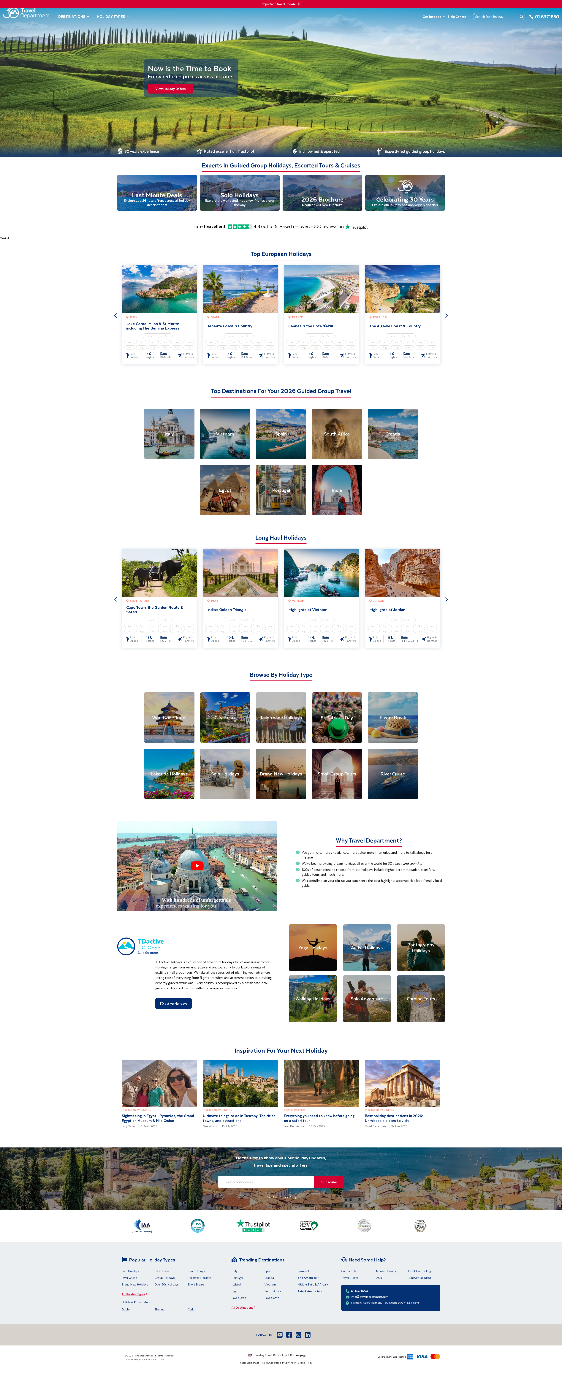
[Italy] (169, 434)
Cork (191, 1309)
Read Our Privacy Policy (281, 1197)
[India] (337, 491)
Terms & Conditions (270, 1363)
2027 (164, 336)
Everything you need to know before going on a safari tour (319, 1118)
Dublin (126, 1309)
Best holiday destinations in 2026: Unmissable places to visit (394, 1118)
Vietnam (270, 1285)
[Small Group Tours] (337, 774)
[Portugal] (281, 491)
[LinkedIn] (308, 1335)
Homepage (299, 1355)
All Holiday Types (136, 1294)
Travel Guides (350, 1278)
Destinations (73, 16)
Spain (268, 1271)
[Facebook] (289, 1335)
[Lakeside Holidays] (169, 774)
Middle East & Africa (313, 1285)
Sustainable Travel (249, 1363)
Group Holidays (165, 1278)
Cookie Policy (305, 1363)
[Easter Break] (393, 718)
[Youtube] (280, 1335)
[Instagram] (299, 1335)
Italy (234, 1271)
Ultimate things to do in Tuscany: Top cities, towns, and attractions (239, 1118)
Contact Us (348, 1271)
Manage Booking (385, 1271)
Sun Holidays (196, 1271)
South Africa (273, 1291)
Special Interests (294, 1110)
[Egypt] (225, 491)
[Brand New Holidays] (281, 774)
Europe (304, 1271)
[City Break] (225, 718)
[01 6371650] (544, 19)
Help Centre (459, 16)
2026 (151, 336)
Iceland (236, 1285)
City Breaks (162, 1271)
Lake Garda (239, 1298)
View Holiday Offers (170, 88)
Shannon (160, 1309)
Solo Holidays (130, 1271)
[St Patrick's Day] (337, 718)
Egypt (236, 1291)
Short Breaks (196, 1285)
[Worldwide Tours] (169, 718)
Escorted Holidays (199, 1278)
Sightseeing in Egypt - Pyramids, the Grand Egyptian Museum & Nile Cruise (158, 1118)
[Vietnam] (225, 434)
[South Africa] (337, 434)
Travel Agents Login (420, 1271)
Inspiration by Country (136, 1110)
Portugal (237, 1278)
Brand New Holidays (135, 1285)
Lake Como (272, 1298)
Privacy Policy (289, 1363)
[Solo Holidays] (225, 774)
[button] (197, 866)
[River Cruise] (393, 774)
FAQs (378, 1278)
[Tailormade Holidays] (281, 718)
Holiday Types (113, 16)
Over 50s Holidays (167, 1285)
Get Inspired (434, 16)
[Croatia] (393, 434)
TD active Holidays (173, 1003)
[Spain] (281, 434)
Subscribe (328, 1182)
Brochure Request (419, 1278)
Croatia (269, 1278)
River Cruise (129, 1278)
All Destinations (245, 1308)
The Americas (309, 1278)
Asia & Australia (310, 1291)
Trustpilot (5, 239)
